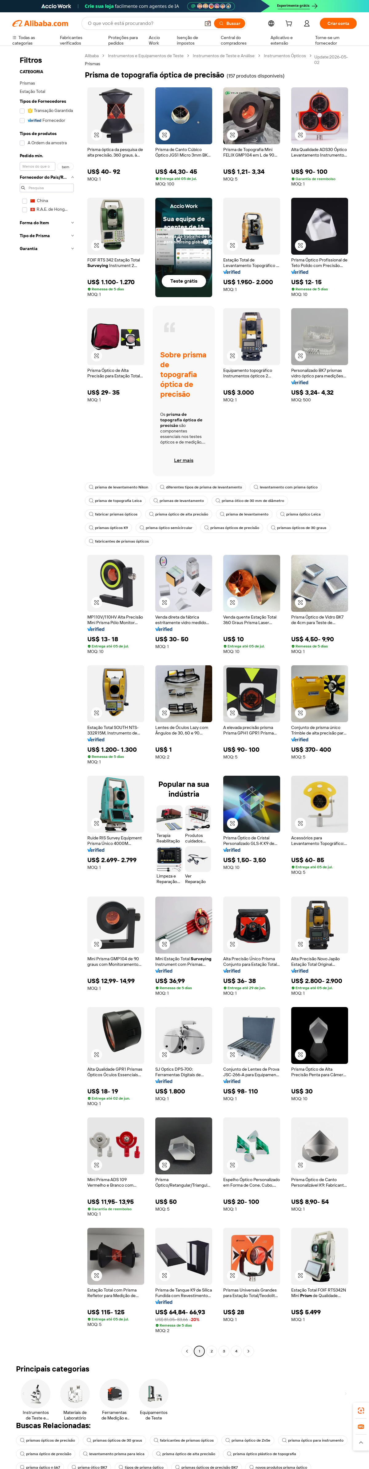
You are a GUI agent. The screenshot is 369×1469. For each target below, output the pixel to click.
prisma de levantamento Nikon (118, 487)
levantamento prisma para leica (114, 1453)
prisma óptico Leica (300, 514)
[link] (361, 1411)
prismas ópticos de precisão (231, 527)
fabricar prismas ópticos (113, 514)
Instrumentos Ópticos (285, 55)
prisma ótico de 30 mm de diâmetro (250, 500)
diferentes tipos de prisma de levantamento (201, 487)
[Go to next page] (248, 1351)
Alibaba (92, 55)
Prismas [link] (92, 63)
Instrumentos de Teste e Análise (224, 55)
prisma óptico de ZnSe (247, 1440)
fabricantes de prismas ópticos (119, 541)
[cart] (290, 24)
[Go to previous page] (186, 1351)
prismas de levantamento (178, 500)
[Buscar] (229, 23)
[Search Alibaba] (143, 23)
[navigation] (46, 704)
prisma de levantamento (244, 514)
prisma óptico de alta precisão (178, 514)
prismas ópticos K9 (108, 527)
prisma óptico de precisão (45, 1453)
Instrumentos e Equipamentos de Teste (146, 55)
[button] (208, 23)
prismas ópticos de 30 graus (298, 527)
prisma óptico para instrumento (312, 1440)
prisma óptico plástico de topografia (261, 1453)
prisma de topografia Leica (115, 500)
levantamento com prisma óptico (286, 487)
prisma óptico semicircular (166, 527)
